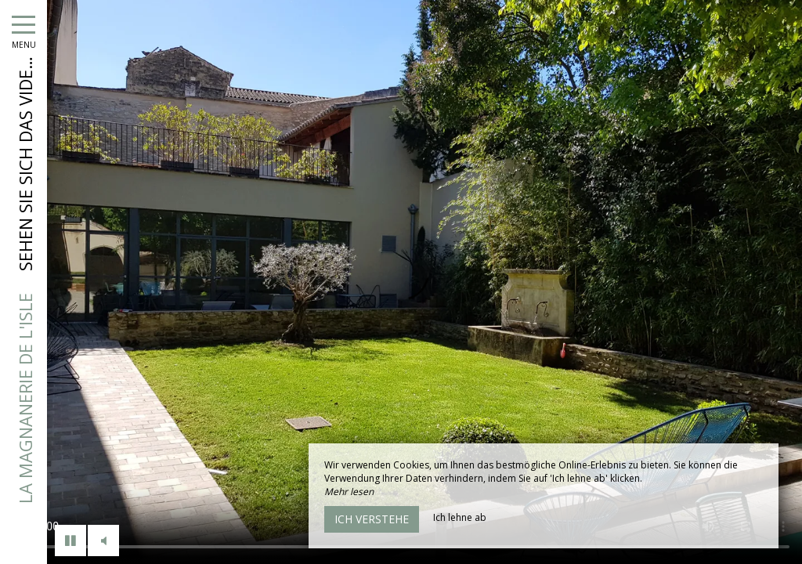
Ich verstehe (371, 519)
